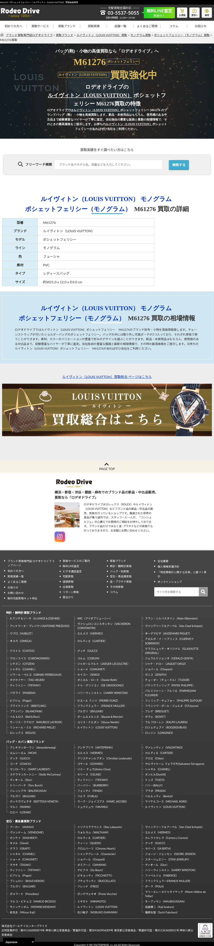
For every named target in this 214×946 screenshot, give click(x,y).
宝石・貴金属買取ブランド (23, 819)
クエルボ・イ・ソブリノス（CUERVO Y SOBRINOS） (169, 639)
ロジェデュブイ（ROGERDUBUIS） (167, 726)
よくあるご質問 (147, 26)
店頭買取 (68, 581)
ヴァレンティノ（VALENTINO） (165, 745)
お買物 (181, 11)
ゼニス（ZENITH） (156, 673)
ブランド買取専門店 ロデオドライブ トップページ (32, 563)
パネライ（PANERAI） (23, 691)
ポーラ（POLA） (155, 884)
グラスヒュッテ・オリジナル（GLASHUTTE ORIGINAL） (172, 649)
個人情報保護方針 (168, 566)
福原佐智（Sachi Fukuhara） (162, 909)
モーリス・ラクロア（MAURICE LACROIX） (37, 720)
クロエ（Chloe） (155, 756)
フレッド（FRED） (89, 884)
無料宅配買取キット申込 (22, 596)
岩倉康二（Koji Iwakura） (160, 904)
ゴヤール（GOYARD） (91, 761)
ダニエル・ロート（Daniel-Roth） (98, 678)
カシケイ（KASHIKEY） (24, 835)
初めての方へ (13, 26)
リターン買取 (71, 592)
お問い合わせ (15, 591)
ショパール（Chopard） (159, 667)
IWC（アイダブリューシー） (94, 616)
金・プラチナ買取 (121, 581)
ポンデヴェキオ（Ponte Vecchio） (98, 891)
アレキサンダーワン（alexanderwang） (34, 745)
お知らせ (200, 26)
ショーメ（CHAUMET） (92, 667)
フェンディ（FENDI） (90, 788)
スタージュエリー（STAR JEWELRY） (168, 857)
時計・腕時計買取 (121, 566)
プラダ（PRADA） (156, 788)
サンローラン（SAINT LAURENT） (31, 767)
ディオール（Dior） (22, 777)
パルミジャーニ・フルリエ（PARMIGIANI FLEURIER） (170, 691)
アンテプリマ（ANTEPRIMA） (95, 745)
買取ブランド (67, 26)
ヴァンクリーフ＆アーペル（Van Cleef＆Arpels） (174, 624)
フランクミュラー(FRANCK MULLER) (167, 878)
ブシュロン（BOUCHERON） (28, 878)
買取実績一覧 (15, 575)
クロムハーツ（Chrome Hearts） (97, 846)
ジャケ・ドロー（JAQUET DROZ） (166, 662)
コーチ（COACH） (21, 761)
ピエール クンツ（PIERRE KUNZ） (98, 699)
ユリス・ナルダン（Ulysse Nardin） (99, 720)
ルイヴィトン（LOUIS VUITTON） (90, 95)
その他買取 (117, 586)
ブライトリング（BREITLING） (29, 704)
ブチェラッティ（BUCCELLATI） (97, 878)
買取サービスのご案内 (76, 561)
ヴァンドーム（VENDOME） (27, 830)
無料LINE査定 (71, 566)
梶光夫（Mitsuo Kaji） (23, 909)
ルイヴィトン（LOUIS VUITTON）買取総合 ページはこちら (107, 377)
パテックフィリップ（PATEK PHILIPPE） (170, 683)
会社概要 (162, 561)
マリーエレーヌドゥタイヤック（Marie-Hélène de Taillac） (175, 891)
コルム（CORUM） (89, 656)
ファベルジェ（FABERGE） (161, 873)
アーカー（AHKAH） (23, 824)
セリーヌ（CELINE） (90, 772)
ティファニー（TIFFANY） (26, 683)
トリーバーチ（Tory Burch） (27, 783)
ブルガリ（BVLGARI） (91, 709)
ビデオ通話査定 (72, 571)
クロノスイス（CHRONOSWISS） (31, 656)
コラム (173, 26)
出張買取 (68, 586)
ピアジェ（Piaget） (21, 699)
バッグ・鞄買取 (119, 571)
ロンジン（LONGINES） (160, 731)
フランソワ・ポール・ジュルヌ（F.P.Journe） (172, 704)
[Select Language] (19, 942)
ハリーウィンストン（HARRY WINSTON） (103, 691)
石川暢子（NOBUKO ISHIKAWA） (98, 909)
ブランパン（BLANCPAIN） (27, 709)
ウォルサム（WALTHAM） (93, 830)
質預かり (68, 597)
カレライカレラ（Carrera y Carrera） (167, 835)
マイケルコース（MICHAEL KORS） (167, 799)
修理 (206, 11)
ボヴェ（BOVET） (156, 715)
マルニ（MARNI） (21, 804)
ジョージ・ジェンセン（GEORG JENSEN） (171, 851)
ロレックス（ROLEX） (23, 731)
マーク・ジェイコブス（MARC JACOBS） (103, 799)
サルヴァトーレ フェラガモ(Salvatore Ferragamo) (174, 761)
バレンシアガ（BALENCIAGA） (29, 788)
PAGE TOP (107, 469)
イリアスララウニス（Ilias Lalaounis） (100, 824)
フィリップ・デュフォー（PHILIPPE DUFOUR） (174, 699)
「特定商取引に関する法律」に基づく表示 (181, 573)
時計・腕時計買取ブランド (23, 611)
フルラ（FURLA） (88, 794)
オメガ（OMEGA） (21, 639)
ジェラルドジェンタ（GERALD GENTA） (170, 656)
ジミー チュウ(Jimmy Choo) (93, 767)
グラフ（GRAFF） (21, 846)
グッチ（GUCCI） (88, 649)
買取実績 (93, 26)
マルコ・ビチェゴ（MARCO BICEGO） (34, 899)
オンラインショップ (169, 580)
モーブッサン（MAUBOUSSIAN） (165, 899)
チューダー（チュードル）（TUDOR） (168, 678)
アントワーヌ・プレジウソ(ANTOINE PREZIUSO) (39, 624)
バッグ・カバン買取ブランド (25, 740)
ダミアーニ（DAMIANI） (92, 862)
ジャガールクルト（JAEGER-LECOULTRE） (103, 662)
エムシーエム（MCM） (24, 750)
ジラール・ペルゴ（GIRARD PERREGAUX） (36, 673)
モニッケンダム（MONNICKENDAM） (33, 904)
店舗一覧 (120, 26)
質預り (194, 11)
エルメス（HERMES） (90, 631)
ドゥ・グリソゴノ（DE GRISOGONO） (101, 683)
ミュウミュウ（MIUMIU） (93, 804)
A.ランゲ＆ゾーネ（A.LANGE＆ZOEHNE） (36, 616)
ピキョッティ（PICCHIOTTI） (95, 873)
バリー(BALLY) (153, 783)
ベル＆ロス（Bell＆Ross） (26, 715)
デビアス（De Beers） (90, 867)
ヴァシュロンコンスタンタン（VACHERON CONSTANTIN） (103, 624)
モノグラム (157, 198)
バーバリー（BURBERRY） (93, 783)
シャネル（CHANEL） (23, 667)
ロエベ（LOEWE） (21, 810)
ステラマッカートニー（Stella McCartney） (36, 772)
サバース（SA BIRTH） (159, 846)
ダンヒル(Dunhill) (155, 772)
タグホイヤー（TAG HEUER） (28, 678)
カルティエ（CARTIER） (92, 639)
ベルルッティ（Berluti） (160, 794)
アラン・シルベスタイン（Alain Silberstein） (172, 616)
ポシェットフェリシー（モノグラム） (78, 208)
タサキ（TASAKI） (21, 862)
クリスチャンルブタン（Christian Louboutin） (105, 756)
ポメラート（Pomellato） (25, 891)
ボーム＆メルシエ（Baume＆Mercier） (101, 715)
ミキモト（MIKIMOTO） (92, 899)
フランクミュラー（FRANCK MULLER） (101, 704)
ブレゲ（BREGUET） (158, 709)
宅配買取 (68, 576)
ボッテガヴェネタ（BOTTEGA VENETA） (35, 799)
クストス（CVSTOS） (23, 649)
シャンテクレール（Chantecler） (97, 851)
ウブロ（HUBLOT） (22, 631)
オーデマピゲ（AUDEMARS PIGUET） (168, 631)
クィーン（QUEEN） (90, 840)
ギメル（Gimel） (20, 840)
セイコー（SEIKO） (89, 673)
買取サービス (40, 26)
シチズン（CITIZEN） (23, 662)
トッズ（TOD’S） (155, 777)
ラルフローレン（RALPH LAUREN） (167, 720)
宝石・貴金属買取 (121, 576)
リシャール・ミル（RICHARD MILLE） (33, 726)
